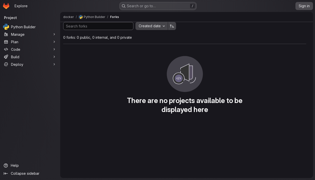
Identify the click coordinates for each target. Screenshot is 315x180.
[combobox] (151, 26)
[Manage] (30, 34)
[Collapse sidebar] (30, 173)
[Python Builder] (30, 26)
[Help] (30, 165)
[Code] (30, 49)
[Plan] (30, 41)
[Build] (30, 56)
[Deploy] (30, 64)
